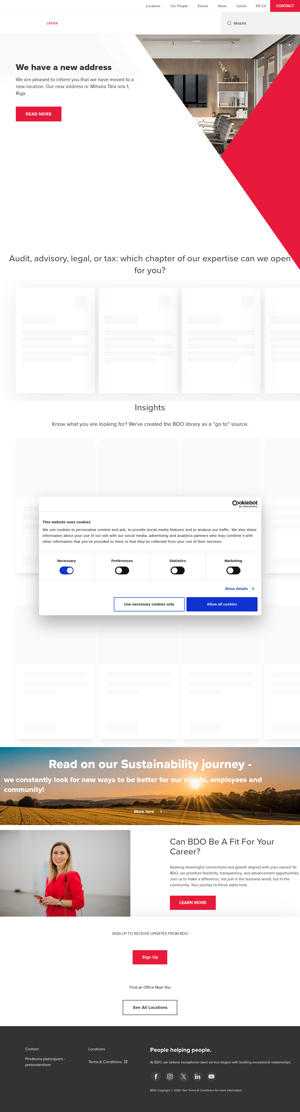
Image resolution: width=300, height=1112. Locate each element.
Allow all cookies (222, 604)
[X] (184, 1076)
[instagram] (170, 1076)
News (222, 5)
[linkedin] (197, 1076)
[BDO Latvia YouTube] (211, 1076)
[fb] (156, 1076)
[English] (258, 5)
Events (203, 5)
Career (242, 5)
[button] (285, 6)
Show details (236, 588)
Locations (153, 5)
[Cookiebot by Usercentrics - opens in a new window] (236, 504)
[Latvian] (264, 5)
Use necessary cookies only (149, 604)
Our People (179, 5)
